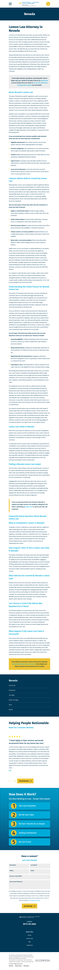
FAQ (29, 943)
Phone (11, 871)
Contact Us (29, 946)
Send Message (29, 907)
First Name (13, 866)
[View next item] (14, 781)
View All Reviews (25, 782)
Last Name (34, 866)
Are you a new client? (16, 877)
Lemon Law (29, 939)
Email (32, 871)
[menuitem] (29, 685)
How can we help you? (16, 882)
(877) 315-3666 (29, 925)
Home (29, 936)
